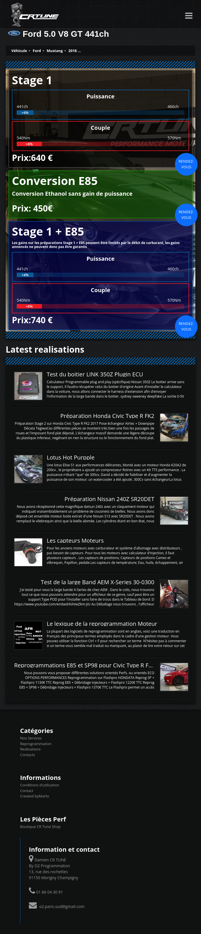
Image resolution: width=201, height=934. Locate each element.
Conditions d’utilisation (39, 785)
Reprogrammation (36, 743)
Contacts (27, 754)
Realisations (30, 749)
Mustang (55, 50)
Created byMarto (34, 796)
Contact (26, 790)
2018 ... (75, 50)
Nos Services (31, 738)
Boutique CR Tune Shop (40, 826)
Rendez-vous (186, 164)
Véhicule (19, 50)
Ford (37, 50)
